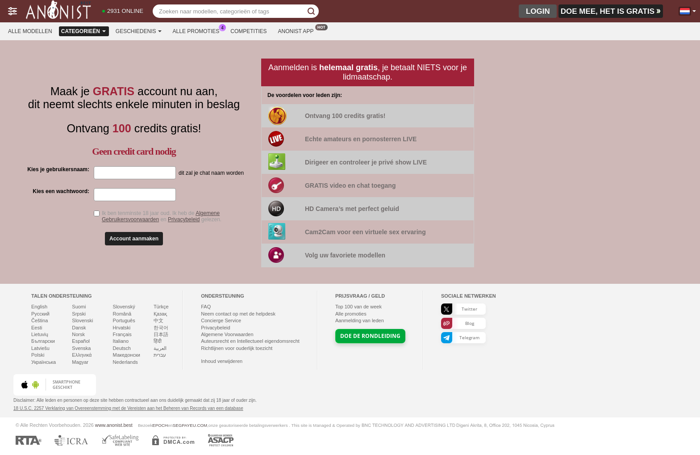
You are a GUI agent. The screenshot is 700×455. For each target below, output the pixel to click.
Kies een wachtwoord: (61, 191)
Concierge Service (221, 320)
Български (43, 341)
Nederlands (125, 362)
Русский (40, 313)
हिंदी (158, 341)
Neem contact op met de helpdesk (238, 313)
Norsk (78, 334)
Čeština (39, 320)
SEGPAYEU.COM (190, 425)
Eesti (36, 327)
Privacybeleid (184, 219)
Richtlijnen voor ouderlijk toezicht (236, 348)
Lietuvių (39, 334)
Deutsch (122, 348)
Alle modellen (30, 31)
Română (122, 313)
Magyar (80, 362)
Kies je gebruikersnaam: (58, 169)
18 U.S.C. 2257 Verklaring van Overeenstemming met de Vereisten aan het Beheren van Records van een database (128, 408)
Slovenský (124, 306)
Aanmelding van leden (359, 320)
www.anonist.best (114, 425)
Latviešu (40, 348)
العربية (160, 348)
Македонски (126, 355)
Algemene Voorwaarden (227, 334)
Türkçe (161, 306)
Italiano (121, 341)
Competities (248, 31)
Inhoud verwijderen (221, 361)
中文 (158, 320)
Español (81, 341)
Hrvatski (122, 327)
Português (124, 320)
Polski (37, 355)
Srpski (79, 313)
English (39, 306)
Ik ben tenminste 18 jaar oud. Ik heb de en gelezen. (161, 216)
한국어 (161, 327)
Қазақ (160, 313)
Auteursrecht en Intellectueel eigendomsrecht (250, 341)
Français (122, 334)
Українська (43, 362)
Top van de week (358, 306)
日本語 (161, 334)
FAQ (206, 306)
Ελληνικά (82, 355)
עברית (160, 355)
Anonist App (298, 30)
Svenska (81, 348)
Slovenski (82, 320)
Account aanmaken (133, 239)
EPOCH (160, 425)
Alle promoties (198, 30)
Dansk (79, 327)
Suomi (79, 306)
